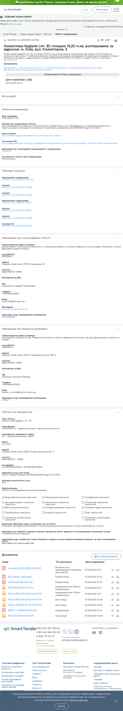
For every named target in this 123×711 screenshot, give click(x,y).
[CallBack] (47, 651)
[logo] (20, 629)
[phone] (48, 628)
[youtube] (94, 633)
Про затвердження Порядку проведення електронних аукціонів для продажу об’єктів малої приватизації (59, 143)
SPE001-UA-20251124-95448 (17, 218)
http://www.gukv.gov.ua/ (15, 309)
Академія (37, 681)
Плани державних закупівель (11, 680)
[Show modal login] (85, 10)
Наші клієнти (39, 670)
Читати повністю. (78, 700)
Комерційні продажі (13, 676)
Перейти (6, 151)
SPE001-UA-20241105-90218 (17, 195)
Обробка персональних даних (107, 675)
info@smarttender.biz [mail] (74, 640)
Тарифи (98, 679)
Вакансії (36, 688)
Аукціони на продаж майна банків (13, 686)
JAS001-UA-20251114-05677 (17, 203)
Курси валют (101, 683)
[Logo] (13, 9)
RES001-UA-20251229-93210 (17, 226)
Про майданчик (40, 667)
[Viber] (64, 633)
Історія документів (106, 556)
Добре (61, 706)
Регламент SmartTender (76, 667)
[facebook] (100, 633)
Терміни (36, 685)
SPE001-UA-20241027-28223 (17, 187)
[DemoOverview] (70, 651)
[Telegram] (76, 633)
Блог (35, 677)
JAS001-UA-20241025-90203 (17, 180)
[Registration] (102, 10)
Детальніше (15, 24)
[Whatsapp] (70, 633)
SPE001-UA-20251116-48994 (17, 210)
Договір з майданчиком (106, 670)
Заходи (98, 667)
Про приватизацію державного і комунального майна (31, 136)
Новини (36, 674)
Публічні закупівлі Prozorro (12, 668)
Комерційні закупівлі (13, 672)
